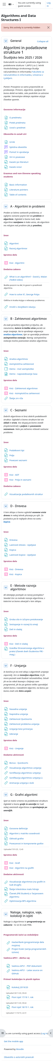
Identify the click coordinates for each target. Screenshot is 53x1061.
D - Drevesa (18, 506)
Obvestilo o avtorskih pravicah (19, 1057)
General (15, 41)
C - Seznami (18, 410)
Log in (48, 4)
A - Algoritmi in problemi (27, 206)
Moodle (20, 1049)
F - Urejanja (18, 665)
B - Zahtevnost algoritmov (28, 318)
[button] (11, 4)
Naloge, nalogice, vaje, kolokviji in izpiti (26, 914)
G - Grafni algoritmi (23, 794)
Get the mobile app (13, 1041)
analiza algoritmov (13, 334)
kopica (7, 521)
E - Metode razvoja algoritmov (23, 587)
